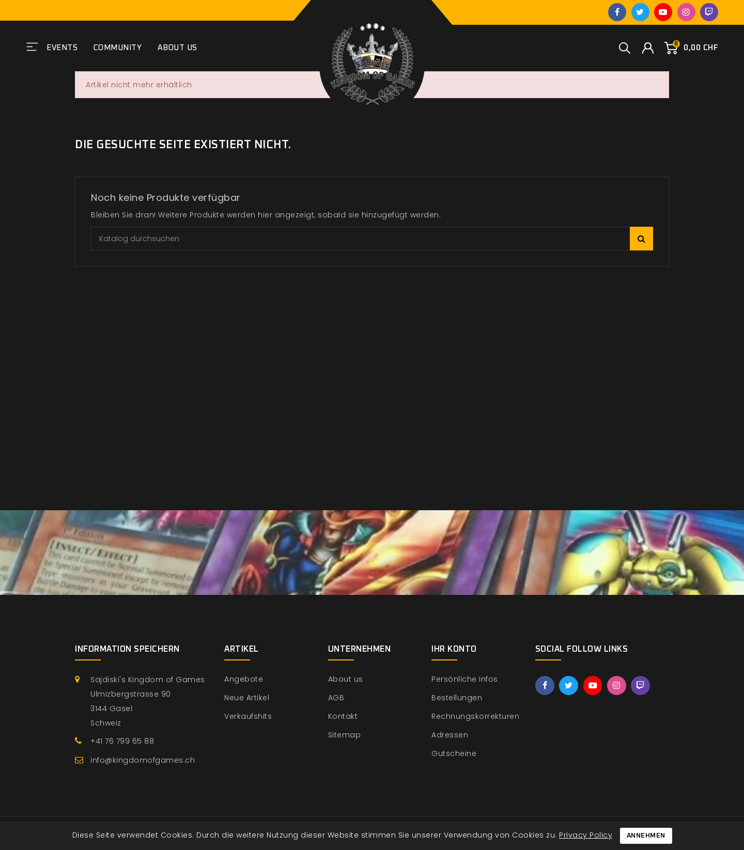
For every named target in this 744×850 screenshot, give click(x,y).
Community (118, 48)
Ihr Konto (454, 649)
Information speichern (127, 649)
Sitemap (344, 735)
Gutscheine (453, 753)
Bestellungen (456, 697)
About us (177, 48)
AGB (336, 697)
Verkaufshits (248, 716)
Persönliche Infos (464, 679)
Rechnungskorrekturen (475, 716)
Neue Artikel (246, 697)
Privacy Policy (585, 835)
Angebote (243, 679)
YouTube (663, 12)
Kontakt (343, 716)
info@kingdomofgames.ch (142, 760)
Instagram (686, 12)
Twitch (709, 12)
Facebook (617, 12)
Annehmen (646, 835)
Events (62, 48)
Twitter (640, 12)
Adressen (449, 735)
